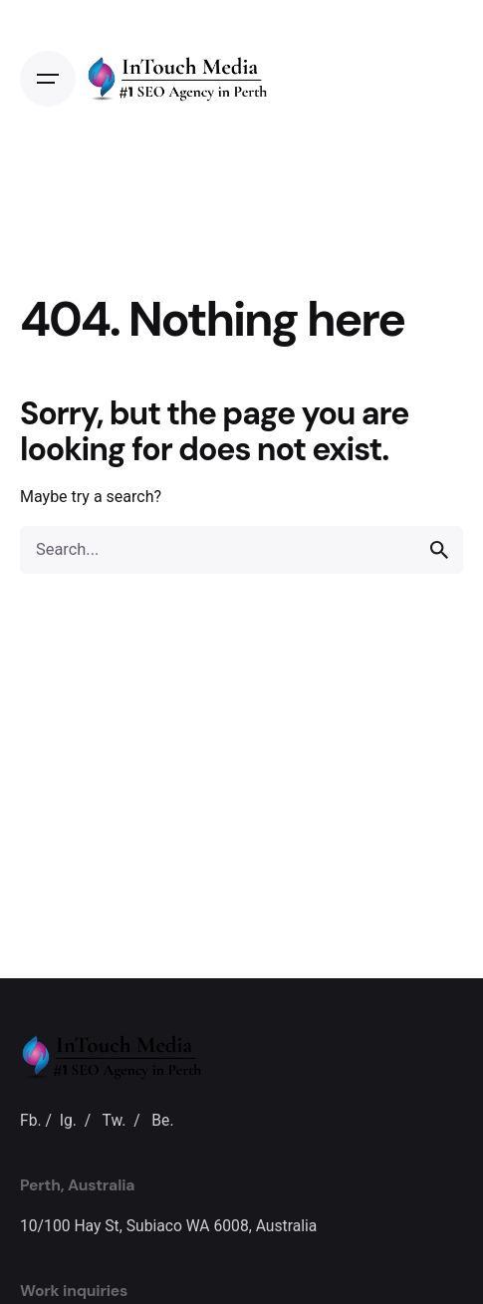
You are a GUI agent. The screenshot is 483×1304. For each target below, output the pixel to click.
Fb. (31, 1120)
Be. (162, 1120)
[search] (439, 550)
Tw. (114, 1120)
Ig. (68, 1120)
